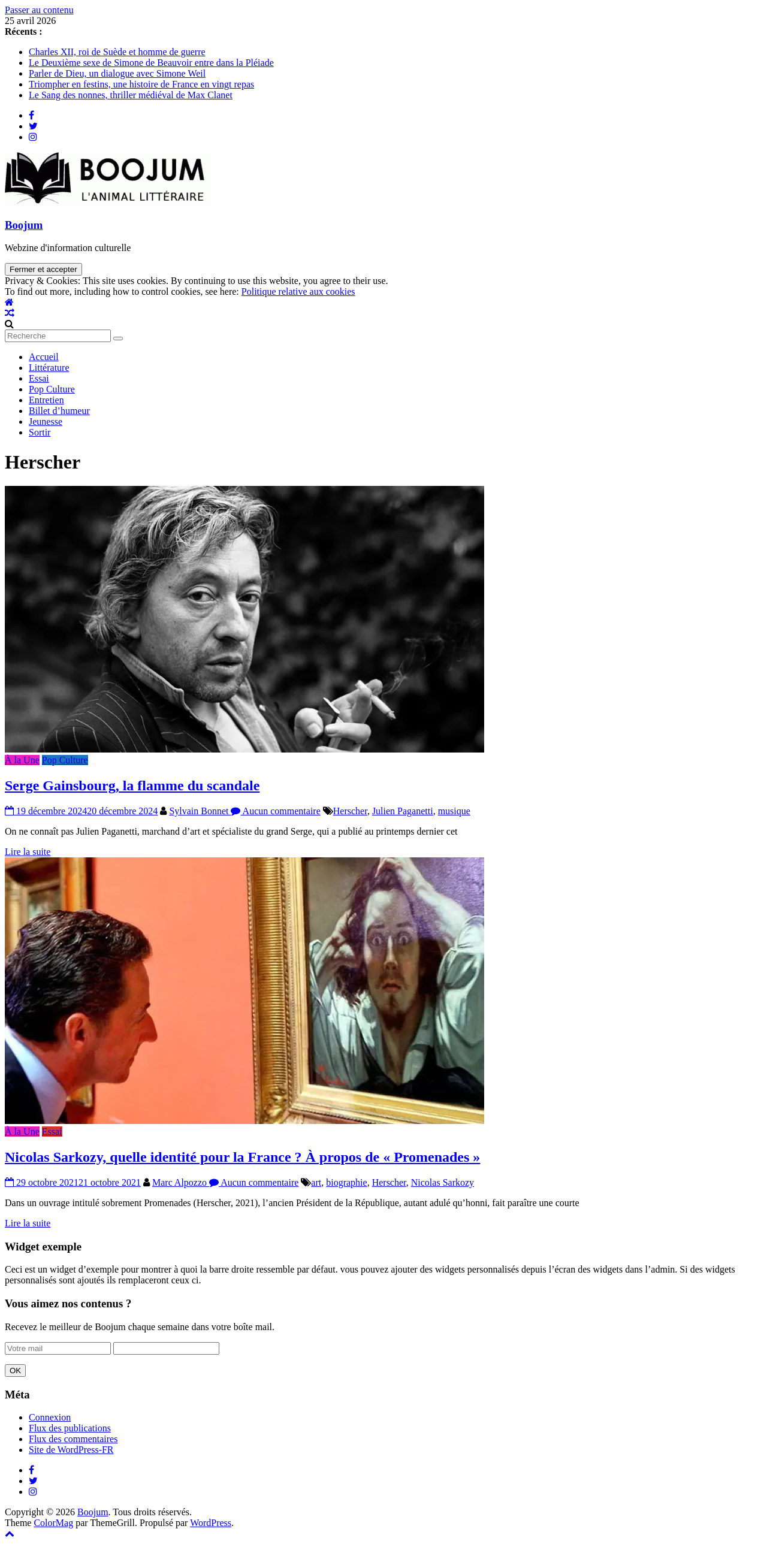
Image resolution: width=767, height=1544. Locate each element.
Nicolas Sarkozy (442, 1182)
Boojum (24, 225)
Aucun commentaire (275, 811)
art (316, 1182)
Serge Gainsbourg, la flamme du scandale (132, 785)
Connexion (50, 1417)
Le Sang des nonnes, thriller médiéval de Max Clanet (130, 95)
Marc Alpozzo (180, 1182)
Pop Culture (52, 389)
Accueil (44, 357)
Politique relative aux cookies (298, 291)
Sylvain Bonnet (200, 811)
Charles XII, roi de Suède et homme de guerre (117, 52)
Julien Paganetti (402, 811)
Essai (39, 378)
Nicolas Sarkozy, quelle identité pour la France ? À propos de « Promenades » (242, 1157)
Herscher (350, 811)
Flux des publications (70, 1428)
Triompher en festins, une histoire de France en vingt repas (141, 84)
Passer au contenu (39, 10)
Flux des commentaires (73, 1439)
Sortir (39, 432)
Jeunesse (45, 421)
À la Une (22, 760)
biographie (346, 1182)
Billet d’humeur (59, 411)
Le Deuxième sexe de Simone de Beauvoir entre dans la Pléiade (151, 63)
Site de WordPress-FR (71, 1450)
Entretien (46, 400)
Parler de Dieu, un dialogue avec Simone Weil (117, 73)
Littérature (49, 367)
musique (454, 811)
